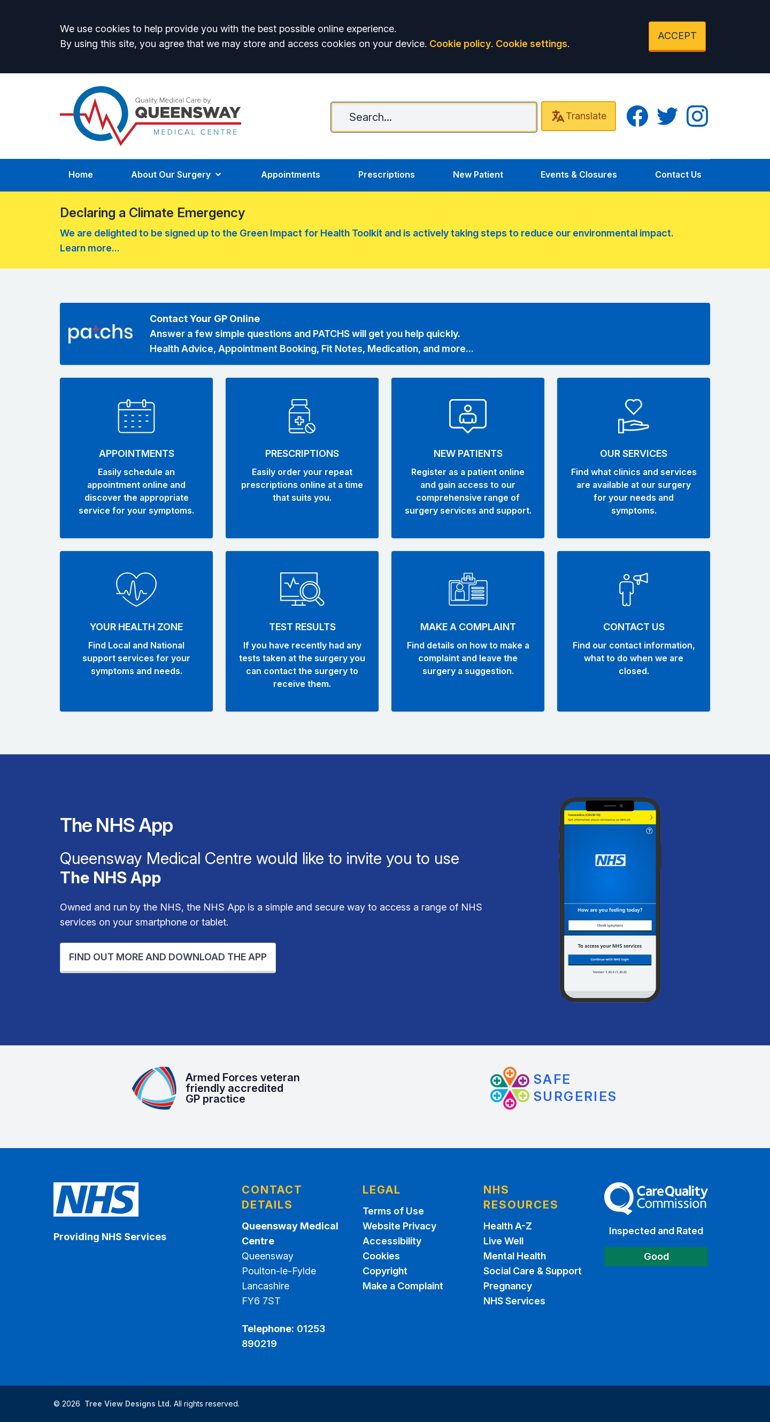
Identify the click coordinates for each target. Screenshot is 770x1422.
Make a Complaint (403, 1285)
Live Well (503, 1241)
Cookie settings (531, 43)
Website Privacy (399, 1226)
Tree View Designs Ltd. (128, 1403)
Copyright (385, 1270)
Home (80, 174)
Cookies (381, 1256)
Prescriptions (386, 174)
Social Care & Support (532, 1270)
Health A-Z (507, 1226)
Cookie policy (460, 43)
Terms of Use (393, 1211)
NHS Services (514, 1300)
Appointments (290, 174)
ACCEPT (677, 35)
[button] (136, 458)
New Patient (478, 174)
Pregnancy (507, 1285)
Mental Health (514, 1256)
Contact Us (678, 174)
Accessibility (392, 1241)
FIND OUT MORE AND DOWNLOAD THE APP (168, 956)
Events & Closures (579, 174)
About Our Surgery (177, 174)
